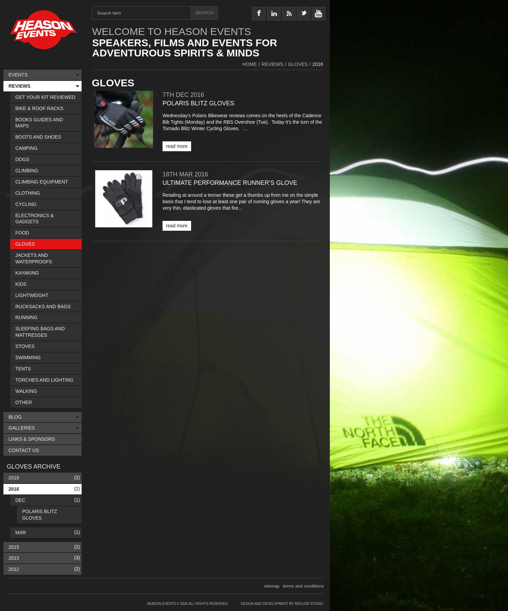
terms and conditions (303, 586)
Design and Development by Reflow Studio (282, 604)
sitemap (272, 586)
